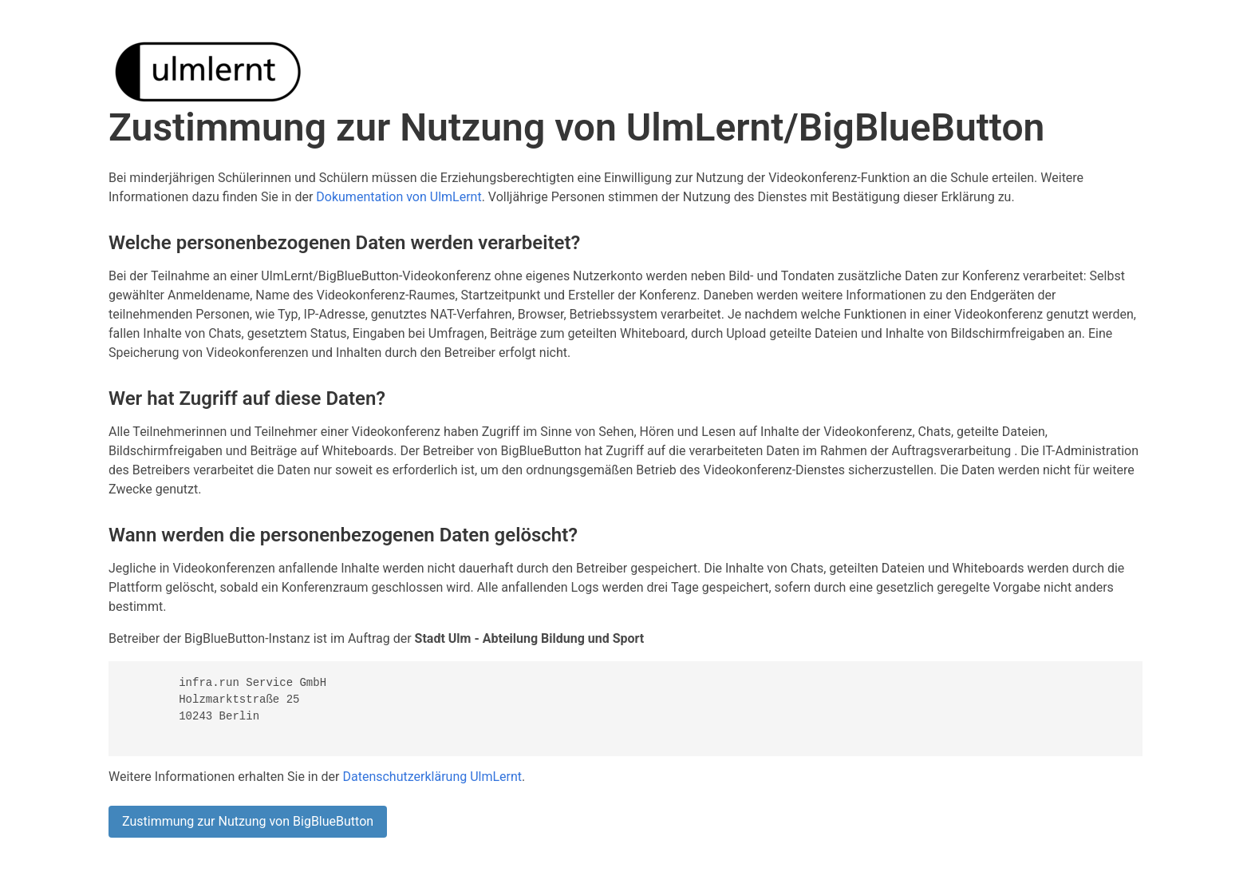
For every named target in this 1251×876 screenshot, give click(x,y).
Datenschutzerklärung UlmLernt (432, 776)
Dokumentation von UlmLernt (398, 196)
